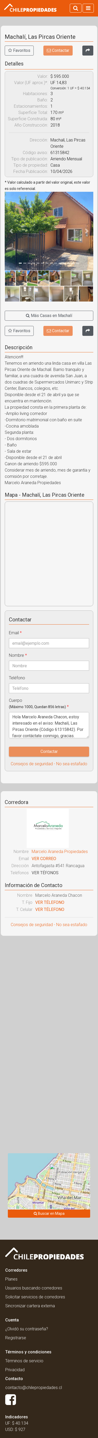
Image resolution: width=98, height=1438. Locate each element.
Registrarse (15, 1337)
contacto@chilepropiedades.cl (33, 1387)
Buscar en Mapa (49, 1213)
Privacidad (15, 1369)
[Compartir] (87, 51)
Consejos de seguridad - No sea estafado (49, 763)
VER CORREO (44, 858)
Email (15, 632)
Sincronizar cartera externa (30, 1305)
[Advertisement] (49, 993)
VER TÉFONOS (45, 872)
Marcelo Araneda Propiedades (60, 851)
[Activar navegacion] (88, 8)
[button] (11, 231)
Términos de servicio (24, 1360)
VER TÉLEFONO (49, 902)
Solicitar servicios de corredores (35, 1296)
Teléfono (17, 677)
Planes (11, 1279)
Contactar (58, 50)
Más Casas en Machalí (49, 315)
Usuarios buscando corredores (33, 1288)
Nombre (18, 655)
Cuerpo (39, 703)
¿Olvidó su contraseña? (26, 1328)
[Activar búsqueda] (76, 8)
